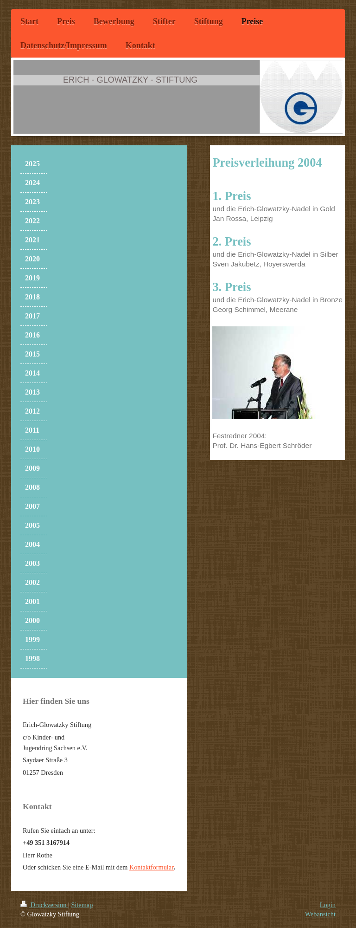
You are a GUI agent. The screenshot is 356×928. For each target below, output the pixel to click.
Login (328, 905)
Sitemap (82, 905)
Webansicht (320, 914)
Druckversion (44, 905)
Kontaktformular (151, 867)
